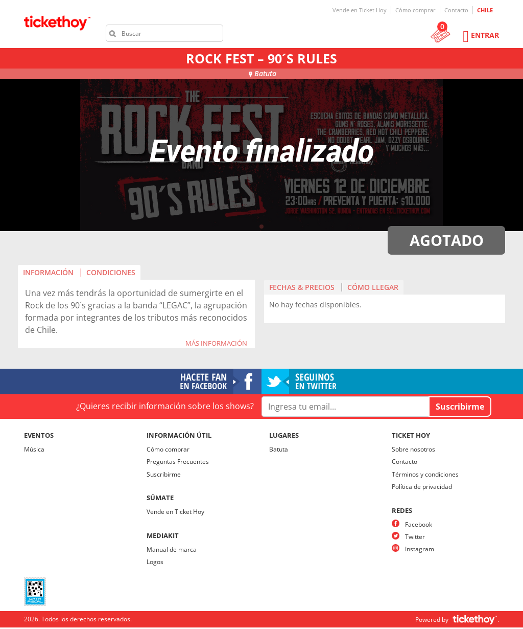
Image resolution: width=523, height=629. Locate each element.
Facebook (418, 524)
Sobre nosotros (413, 449)
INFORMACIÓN (48, 272)
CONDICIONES (110, 272)
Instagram (419, 549)
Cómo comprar (415, 10)
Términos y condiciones (425, 474)
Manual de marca (172, 549)
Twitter (415, 536)
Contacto (456, 10)
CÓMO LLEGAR (372, 287)
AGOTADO (447, 240)
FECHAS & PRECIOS (302, 287)
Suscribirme (164, 474)
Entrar (485, 35)
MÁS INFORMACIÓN (216, 344)
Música (34, 449)
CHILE (485, 10)
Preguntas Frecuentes (178, 461)
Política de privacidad (422, 486)
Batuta (278, 449)
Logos (155, 561)
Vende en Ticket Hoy (359, 10)
